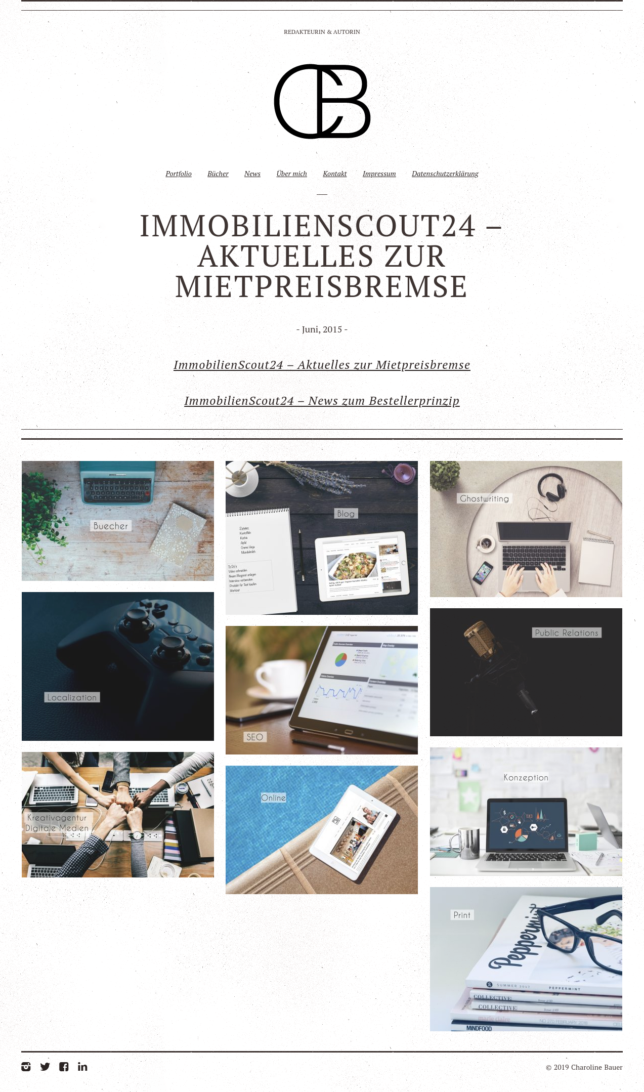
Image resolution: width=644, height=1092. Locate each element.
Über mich (291, 173)
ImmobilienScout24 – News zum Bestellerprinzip (322, 400)
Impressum (379, 173)
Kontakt (335, 173)
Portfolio (178, 173)
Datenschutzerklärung (445, 173)
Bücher (217, 173)
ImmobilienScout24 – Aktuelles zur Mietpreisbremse (322, 364)
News (252, 173)
